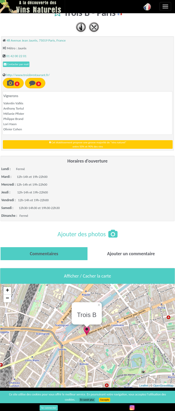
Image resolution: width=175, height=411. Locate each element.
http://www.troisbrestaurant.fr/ (28, 75)
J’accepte (104, 399)
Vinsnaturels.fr (32, 6)
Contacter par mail (16, 64)
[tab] (44, 253)
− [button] (7, 298)
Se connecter (48, 407)
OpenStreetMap (163, 385)
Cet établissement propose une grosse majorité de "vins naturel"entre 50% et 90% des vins (87, 144)
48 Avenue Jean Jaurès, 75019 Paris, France (36, 40)
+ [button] (7, 291)
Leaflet (143, 385)
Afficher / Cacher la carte (87, 276)
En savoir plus (87, 399)
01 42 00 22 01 (16, 56)
